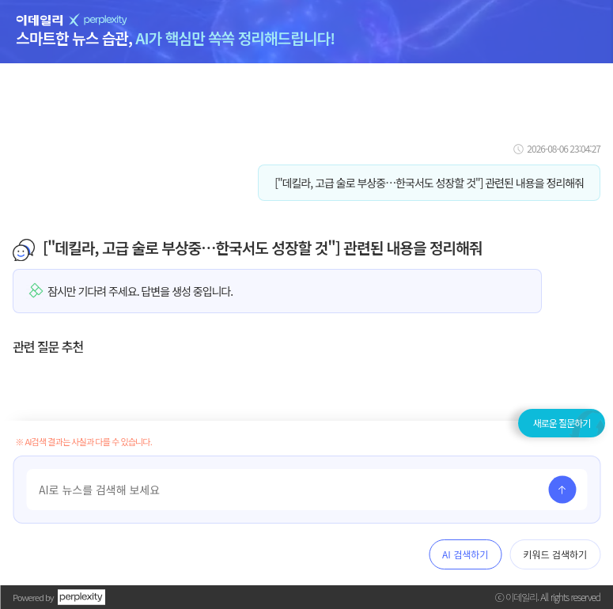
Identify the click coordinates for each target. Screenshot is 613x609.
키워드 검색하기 (555, 554)
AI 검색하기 (465, 554)
